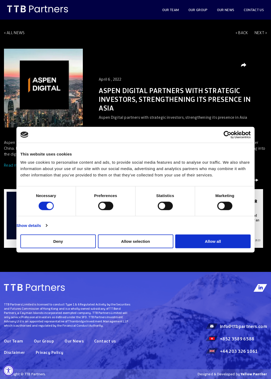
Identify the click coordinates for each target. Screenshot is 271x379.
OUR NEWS (225, 10)
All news (16, 32)
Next (259, 32)
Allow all (213, 241)
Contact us (254, 10)
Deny (58, 241)
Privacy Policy (50, 352)
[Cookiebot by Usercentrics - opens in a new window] (227, 135)
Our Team (170, 10)
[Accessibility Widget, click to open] (9, 370)
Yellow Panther (254, 374)
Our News (74, 341)
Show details (28, 225)
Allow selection (135, 241)
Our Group (198, 10)
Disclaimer (14, 352)
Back (243, 32)
